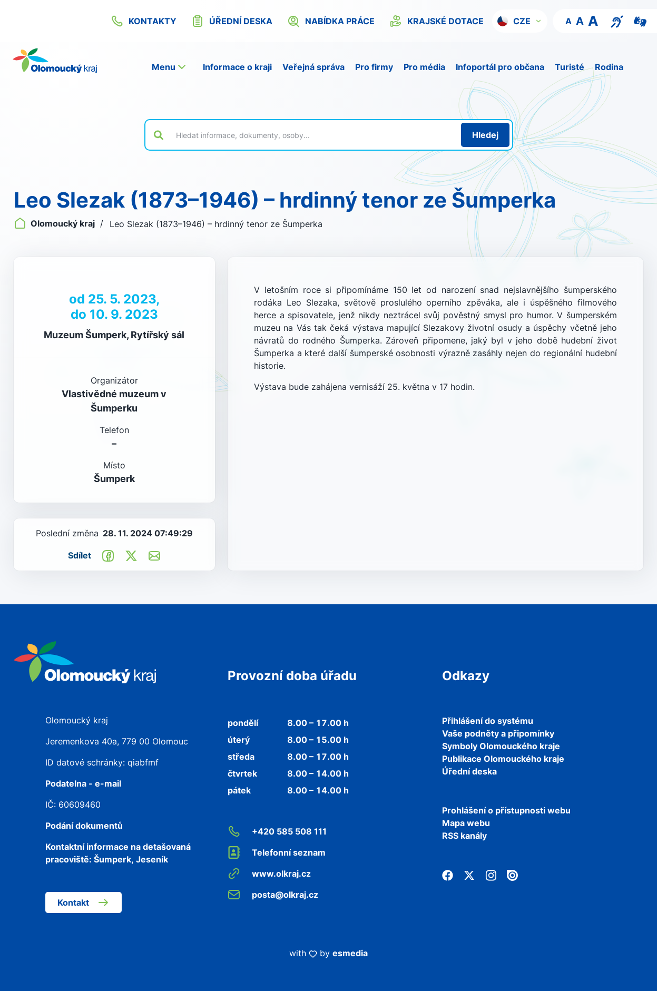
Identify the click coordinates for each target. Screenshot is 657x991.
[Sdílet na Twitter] (131, 555)
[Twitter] (469, 874)
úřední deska (231, 21)
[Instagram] (490, 874)
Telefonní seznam (277, 852)
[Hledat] (485, 135)
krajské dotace (436, 21)
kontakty (143, 21)
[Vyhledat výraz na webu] (312, 135)
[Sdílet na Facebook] (108, 555)
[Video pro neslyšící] (640, 20)
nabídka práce (331, 21)
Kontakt (83, 902)
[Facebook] (447, 874)
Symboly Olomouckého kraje (501, 746)
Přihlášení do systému (487, 720)
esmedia (350, 953)
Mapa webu (466, 823)
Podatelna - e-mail (83, 783)
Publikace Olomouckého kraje (503, 758)
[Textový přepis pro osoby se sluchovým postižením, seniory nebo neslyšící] (617, 20)
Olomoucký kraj (55, 223)
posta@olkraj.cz (273, 894)
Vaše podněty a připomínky (498, 733)
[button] (519, 21)
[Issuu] (512, 874)
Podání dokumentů (84, 825)
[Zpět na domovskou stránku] (55, 60)
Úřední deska (469, 771)
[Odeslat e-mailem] (154, 555)
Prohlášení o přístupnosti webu (506, 810)
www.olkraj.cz (269, 873)
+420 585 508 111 (277, 831)
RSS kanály (464, 835)
